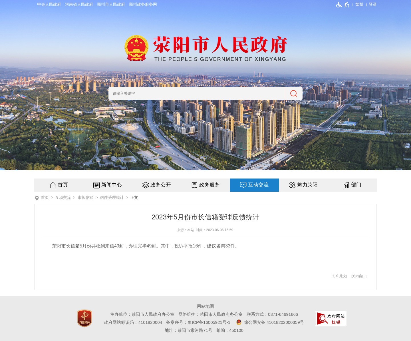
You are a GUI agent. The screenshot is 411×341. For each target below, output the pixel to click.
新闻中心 (111, 185)
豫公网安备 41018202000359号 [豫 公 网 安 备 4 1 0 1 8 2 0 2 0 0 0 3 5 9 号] (269, 322)
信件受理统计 (112, 197)
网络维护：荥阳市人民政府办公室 (210, 314)
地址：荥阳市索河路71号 (188, 330)
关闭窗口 (359, 276)
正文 (134, 197)
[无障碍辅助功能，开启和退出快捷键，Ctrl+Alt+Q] (343, 4)
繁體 (359, 4)
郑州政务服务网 (143, 4)
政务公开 (160, 185)
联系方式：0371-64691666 (272, 314)
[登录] (373, 4)
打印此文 (339, 276)
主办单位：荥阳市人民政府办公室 (142, 314)
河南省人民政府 (79, 4)
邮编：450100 (229, 330)
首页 (63, 185)
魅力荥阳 (307, 185)
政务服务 (209, 185)
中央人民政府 (49, 4)
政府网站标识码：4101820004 (133, 322)
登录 (373, 4)
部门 (356, 185)
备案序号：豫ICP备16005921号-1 (198, 322)
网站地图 (205, 306)
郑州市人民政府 (111, 4)
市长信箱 (86, 197)
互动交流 (258, 185)
